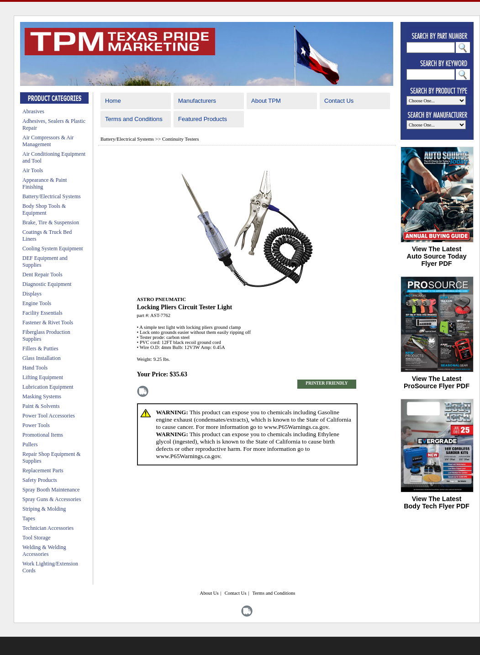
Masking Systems (41, 396)
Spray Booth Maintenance (50, 489)
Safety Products (39, 480)
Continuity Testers (180, 139)
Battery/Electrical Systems (51, 196)
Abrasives (33, 111)
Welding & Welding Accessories (44, 550)
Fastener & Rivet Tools (47, 322)
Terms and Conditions (134, 119)
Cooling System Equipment (52, 248)
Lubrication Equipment (48, 387)
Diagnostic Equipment (47, 284)
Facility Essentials (42, 313)
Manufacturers (197, 100)
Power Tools (36, 425)
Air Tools (32, 170)
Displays (32, 294)
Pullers (29, 444)
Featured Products (202, 119)
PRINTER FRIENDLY (327, 383)
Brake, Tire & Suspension (50, 222)
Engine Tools (36, 303)
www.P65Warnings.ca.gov (296, 426)
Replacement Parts (42, 470)
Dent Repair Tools (42, 274)
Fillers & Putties (40, 348)
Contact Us (338, 100)
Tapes (28, 518)
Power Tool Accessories (48, 415)
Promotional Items (42, 435)
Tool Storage (36, 537)
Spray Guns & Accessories (51, 499)
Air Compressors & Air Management (48, 141)
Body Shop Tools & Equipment (44, 209)
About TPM (266, 100)
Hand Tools (34, 367)
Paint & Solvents (40, 406)
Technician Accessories (48, 528)
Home (113, 100)
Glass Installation (41, 358)
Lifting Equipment (42, 377)
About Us (209, 593)
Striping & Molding (44, 509)
